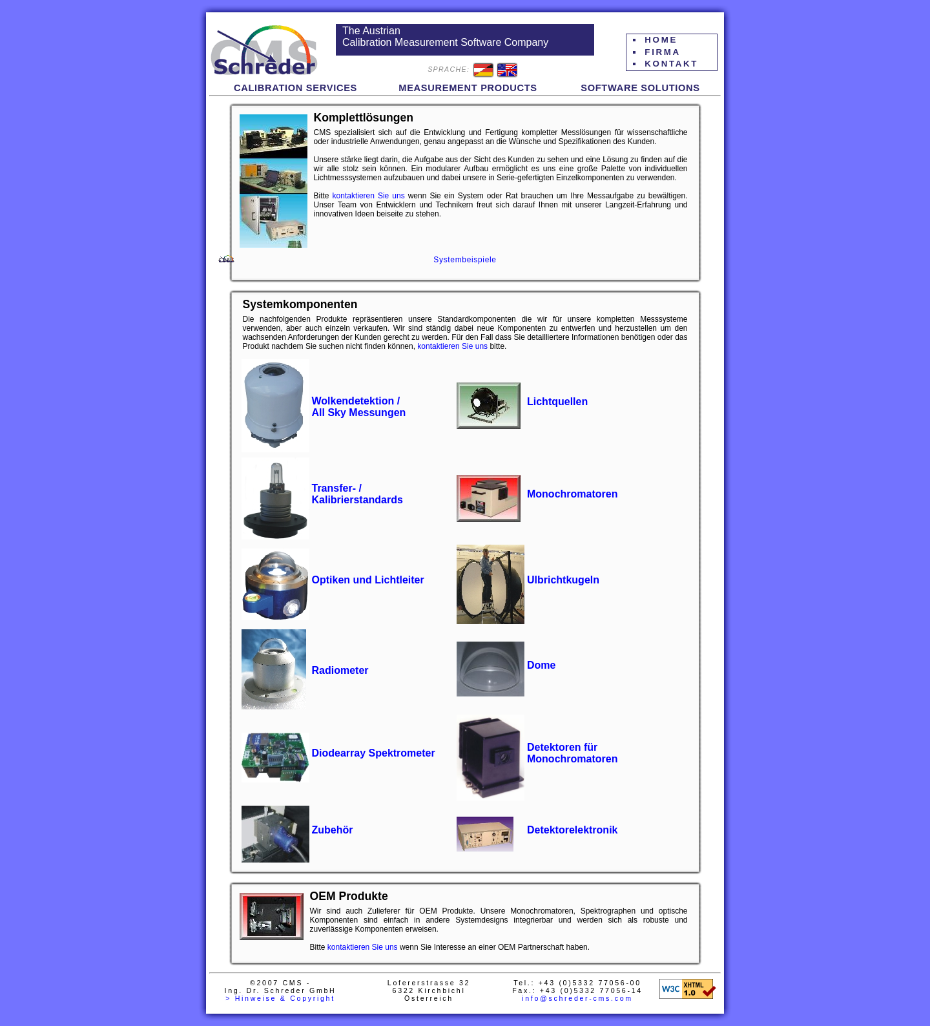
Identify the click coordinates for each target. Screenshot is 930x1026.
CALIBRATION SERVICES (295, 88)
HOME (661, 40)
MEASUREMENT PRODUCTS (467, 88)
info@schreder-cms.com (577, 998)
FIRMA (663, 52)
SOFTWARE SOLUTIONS (640, 88)
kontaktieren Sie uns (369, 195)
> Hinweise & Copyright (280, 998)
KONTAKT (671, 63)
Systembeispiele (464, 259)
